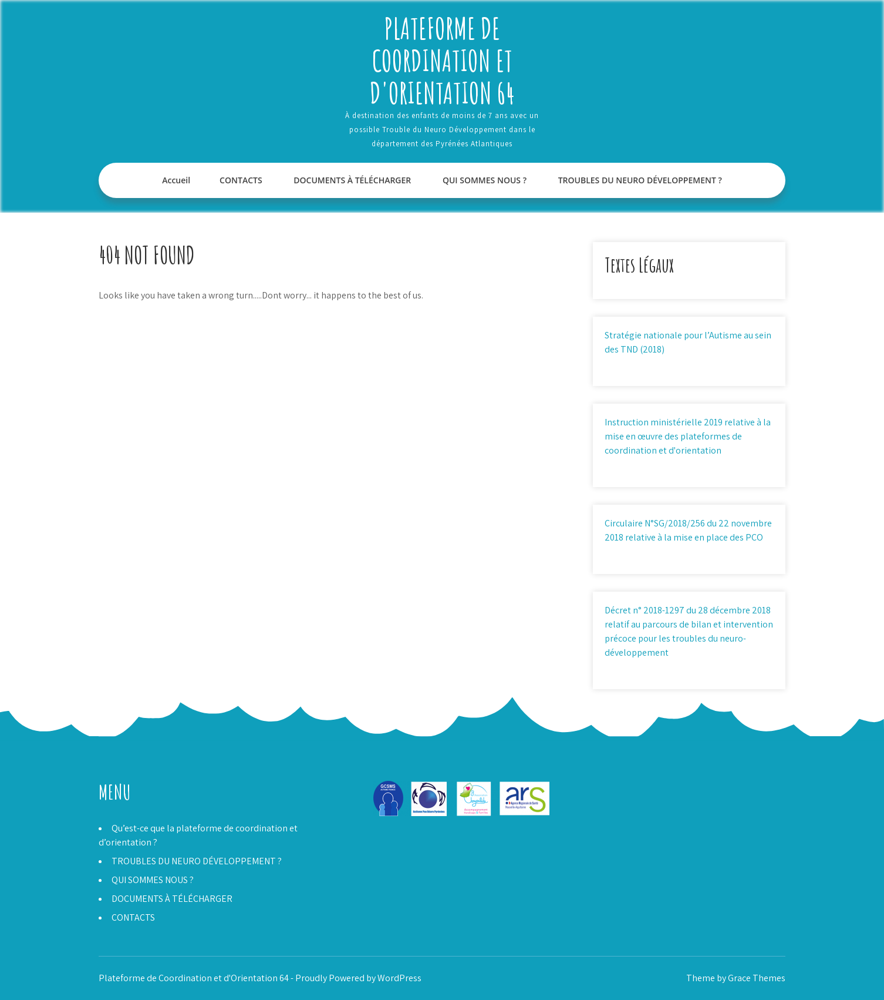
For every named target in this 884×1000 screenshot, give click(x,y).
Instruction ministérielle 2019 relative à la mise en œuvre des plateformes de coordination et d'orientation (688, 436)
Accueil (176, 180)
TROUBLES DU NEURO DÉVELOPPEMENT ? (640, 180)
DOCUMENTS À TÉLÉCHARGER (352, 180)
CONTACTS (241, 180)
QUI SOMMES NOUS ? (485, 180)
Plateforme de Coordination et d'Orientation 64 (442, 60)
